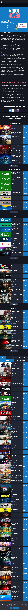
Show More (14, 165)
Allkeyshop (3, 55)
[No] (26, 605)
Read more (16, 607)
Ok (11, 607)
